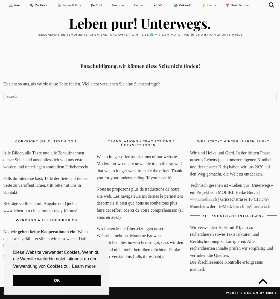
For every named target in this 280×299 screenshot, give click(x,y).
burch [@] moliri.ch (251, 206)
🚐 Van (14, 5)
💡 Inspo (209, 5)
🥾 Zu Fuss (39, 5)
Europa (118, 5)
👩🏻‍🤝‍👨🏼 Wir (158, 5)
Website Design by (251, 293)
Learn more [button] (84, 266)
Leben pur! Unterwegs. (140, 23)
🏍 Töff (96, 5)
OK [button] (57, 280)
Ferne (139, 5)
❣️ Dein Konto (237, 5)
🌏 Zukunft (183, 5)
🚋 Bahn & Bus (69, 5)
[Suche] (272, 5)
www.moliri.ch (203, 199)
